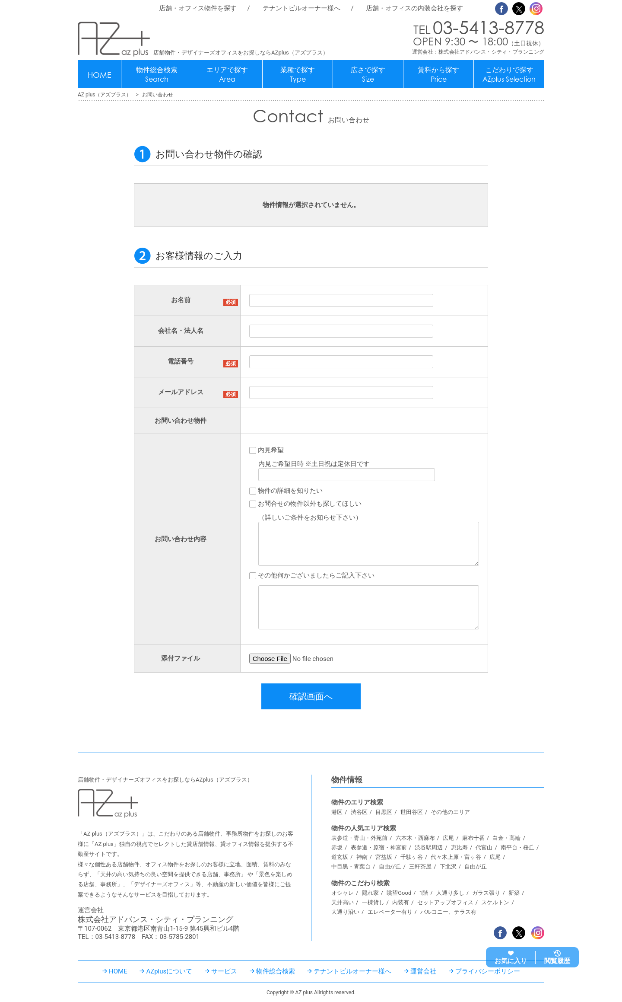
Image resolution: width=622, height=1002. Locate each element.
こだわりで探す (509, 74)
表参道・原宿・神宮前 (379, 847)
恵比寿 (459, 847)
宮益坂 (383, 857)
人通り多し (450, 893)
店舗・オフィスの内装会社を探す (414, 8)
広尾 (448, 838)
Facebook (501, 8)
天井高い (342, 902)
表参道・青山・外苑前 (359, 838)
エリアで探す (227, 74)
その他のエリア (450, 812)
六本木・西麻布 (415, 838)
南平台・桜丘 (517, 847)
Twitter (518, 8)
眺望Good (399, 893)
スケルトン (495, 902)
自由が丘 (390, 866)
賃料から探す (438, 74)
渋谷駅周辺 (429, 847)
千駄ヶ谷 (411, 857)
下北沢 (448, 866)
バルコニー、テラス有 (448, 912)
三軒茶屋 (420, 866)
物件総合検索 (156, 74)
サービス (224, 971)
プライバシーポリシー (487, 971)
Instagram (536, 8)
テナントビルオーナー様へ (301, 8)
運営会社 (423, 971)
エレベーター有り (390, 912)
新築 (514, 893)
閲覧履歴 (557, 961)
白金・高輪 (506, 838)
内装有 (400, 902)
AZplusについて (169, 971)
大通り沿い (345, 912)
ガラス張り (486, 893)
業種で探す (298, 74)
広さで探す (368, 74)
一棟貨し (373, 902)
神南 (362, 857)
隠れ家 (370, 893)
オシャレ (342, 893)
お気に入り (511, 961)
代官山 (484, 847)
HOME (99, 75)
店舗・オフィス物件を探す (198, 8)
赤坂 (337, 847)
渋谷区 (359, 812)
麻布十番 (473, 838)
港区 (337, 812)
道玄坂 (339, 857)
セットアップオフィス (445, 902)
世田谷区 (411, 812)
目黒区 (383, 812)
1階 (423, 893)
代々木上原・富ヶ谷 (456, 857)
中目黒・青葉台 (351, 866)
